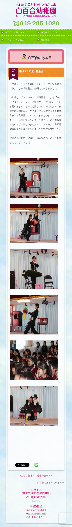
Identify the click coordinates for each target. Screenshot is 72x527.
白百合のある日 (45, 482)
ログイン (36, 500)
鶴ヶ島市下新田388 (36, 510)
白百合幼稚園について (15, 32)
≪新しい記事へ (27, 475)
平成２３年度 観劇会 (31, 71)
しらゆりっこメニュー (15, 40)
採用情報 (45, 40)
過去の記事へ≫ (45, 475)
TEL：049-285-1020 (36, 513)
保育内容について (49, 32)
